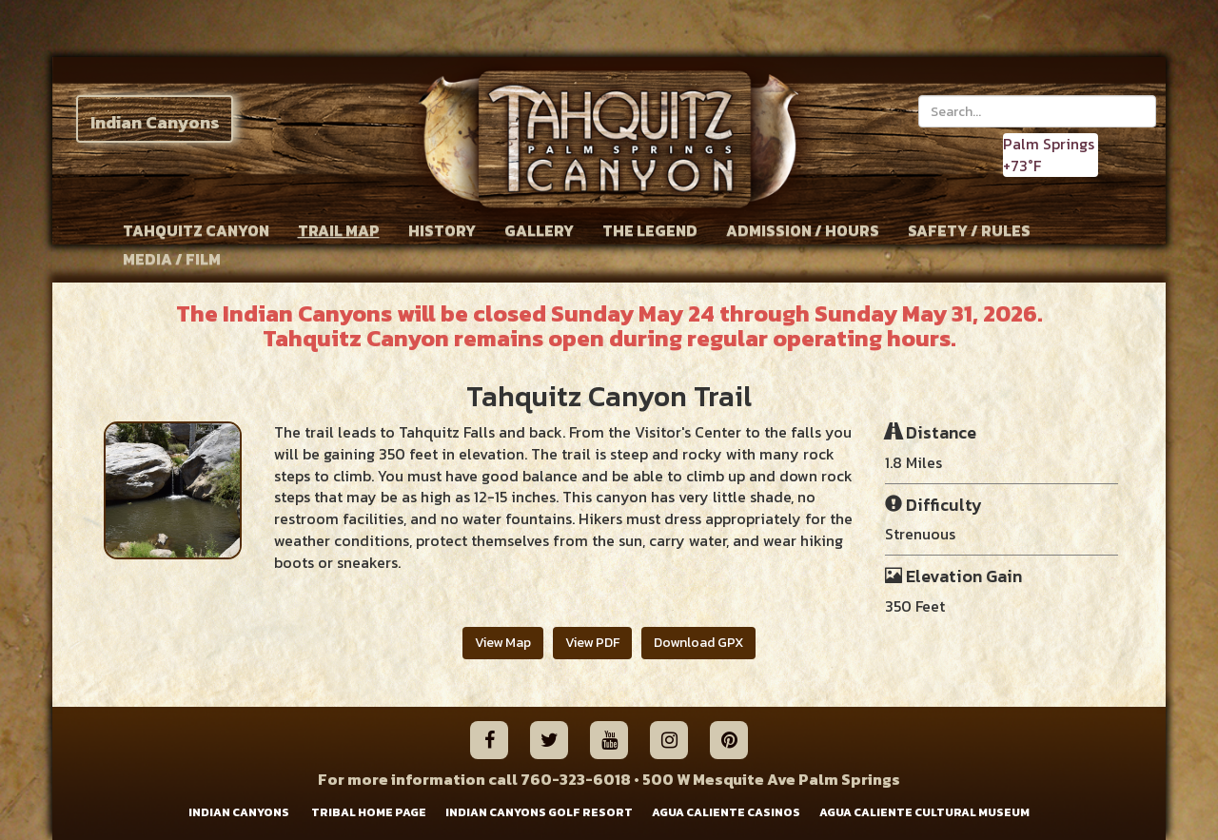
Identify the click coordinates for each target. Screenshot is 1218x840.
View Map (503, 643)
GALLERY (539, 230)
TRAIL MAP (339, 230)
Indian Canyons (155, 122)
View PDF (592, 643)
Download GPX (698, 643)
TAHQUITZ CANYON (196, 230)
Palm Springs (1048, 143)
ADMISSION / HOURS (802, 230)
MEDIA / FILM (172, 258)
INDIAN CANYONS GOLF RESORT (539, 813)
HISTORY (442, 230)
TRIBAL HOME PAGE (368, 813)
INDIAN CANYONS (238, 813)
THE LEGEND (649, 230)
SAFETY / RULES (969, 230)
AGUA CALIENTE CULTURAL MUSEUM (924, 813)
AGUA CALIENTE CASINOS (726, 813)
